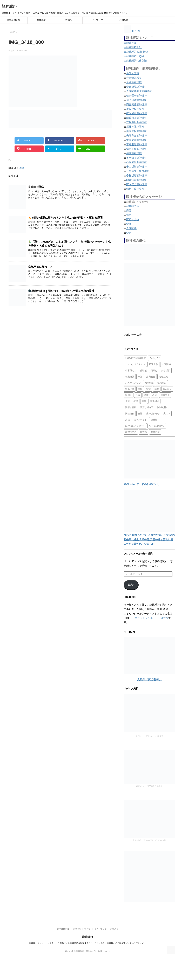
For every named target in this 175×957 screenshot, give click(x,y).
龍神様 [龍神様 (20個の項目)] (154, 419)
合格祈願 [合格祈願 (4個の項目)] (165, 370)
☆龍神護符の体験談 (135, 60)
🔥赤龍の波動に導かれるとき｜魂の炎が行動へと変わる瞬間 (65, 217)
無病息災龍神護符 (136, 131)
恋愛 (128, 210)
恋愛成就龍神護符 (136, 113)
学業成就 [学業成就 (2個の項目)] (129, 376)
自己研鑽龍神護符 (136, 100)
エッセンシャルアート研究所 (151, 617)
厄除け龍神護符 (135, 126)
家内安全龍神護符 (136, 184)
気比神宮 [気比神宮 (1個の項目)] (161, 383)
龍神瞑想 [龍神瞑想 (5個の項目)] (155, 432)
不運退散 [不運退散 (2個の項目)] (153, 364)
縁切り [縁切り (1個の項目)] (128, 395)
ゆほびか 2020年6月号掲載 (149, 786)
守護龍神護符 (134, 77)
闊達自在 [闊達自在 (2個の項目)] (129, 413)
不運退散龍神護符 (136, 144)
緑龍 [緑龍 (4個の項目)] (156, 389)
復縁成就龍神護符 (136, 139)
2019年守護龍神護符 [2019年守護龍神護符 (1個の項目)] (135, 358)
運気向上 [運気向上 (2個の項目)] (165, 395)
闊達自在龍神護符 (136, 117)
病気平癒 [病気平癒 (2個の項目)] (129, 389)
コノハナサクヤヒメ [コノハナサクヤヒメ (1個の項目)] (135, 364)
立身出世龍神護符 (136, 122)
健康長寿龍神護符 (136, 95)
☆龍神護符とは (133, 47)
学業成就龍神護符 (136, 86)
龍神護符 (41, 20)
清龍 (21, 168)
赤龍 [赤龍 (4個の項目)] (154, 395)
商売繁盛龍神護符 (136, 104)
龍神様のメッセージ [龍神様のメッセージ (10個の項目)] (135, 426)
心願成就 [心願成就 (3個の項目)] (163, 376)
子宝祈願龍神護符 (136, 166)
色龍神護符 (132, 73)
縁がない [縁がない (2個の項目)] (167, 389)
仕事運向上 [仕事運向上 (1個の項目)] (130, 370)
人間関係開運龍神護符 (139, 91)
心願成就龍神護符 (136, 162)
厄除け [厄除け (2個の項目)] (154, 370)
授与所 (68, 20)
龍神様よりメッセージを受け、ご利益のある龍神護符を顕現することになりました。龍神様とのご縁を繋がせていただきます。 (87, 943)
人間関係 (131, 228)
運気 (128, 214)
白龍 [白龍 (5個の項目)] (140, 389)
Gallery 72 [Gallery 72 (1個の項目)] (155, 358)
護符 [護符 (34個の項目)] (146, 395)
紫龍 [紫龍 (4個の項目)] (148, 389)
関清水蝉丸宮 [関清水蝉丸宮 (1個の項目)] (146, 407)
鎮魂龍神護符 (134, 153)
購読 (131, 585)
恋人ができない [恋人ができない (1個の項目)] (133, 383)
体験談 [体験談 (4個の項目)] (143, 370)
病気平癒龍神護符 (136, 148)
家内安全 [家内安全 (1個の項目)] (150, 376)
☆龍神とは (130, 42)
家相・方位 (132, 219)
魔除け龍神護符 (135, 108)
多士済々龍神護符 (136, 157)
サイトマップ (96, 20)
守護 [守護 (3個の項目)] (140, 376)
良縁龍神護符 (36, 186)
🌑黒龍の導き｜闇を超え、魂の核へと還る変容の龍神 (61, 290)
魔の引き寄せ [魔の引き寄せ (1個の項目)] (153, 413)
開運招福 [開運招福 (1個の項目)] (154, 401)
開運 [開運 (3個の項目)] (144, 401)
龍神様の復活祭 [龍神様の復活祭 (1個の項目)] (157, 426)
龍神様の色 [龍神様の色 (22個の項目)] (130, 432)
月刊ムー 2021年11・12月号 (149, 736)
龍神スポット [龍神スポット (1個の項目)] (140, 419)
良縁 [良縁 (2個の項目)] (138, 395)
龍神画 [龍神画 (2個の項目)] (143, 432)
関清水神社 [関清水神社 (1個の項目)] (130, 407)
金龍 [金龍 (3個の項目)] (127, 401)
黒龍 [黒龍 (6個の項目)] (127, 419)
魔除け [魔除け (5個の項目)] (166, 413)
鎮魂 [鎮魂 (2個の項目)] (135, 401)
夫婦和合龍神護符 (136, 135)
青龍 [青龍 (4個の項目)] (140, 413)
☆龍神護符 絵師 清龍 (136, 51)
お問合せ (123, 20)
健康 (128, 232)
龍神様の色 (132, 206)
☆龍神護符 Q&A (134, 56)
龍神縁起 (9, 6)
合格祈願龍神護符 (136, 175)
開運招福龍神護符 (136, 179)
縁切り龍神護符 (135, 188)
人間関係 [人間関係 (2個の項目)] (166, 364)
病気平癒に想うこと (40, 266)
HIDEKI (132, 31)
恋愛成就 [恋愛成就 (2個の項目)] (149, 383)
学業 (128, 223)
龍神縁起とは (13, 20)
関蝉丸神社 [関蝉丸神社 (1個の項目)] (163, 407)
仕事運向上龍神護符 (137, 171)
